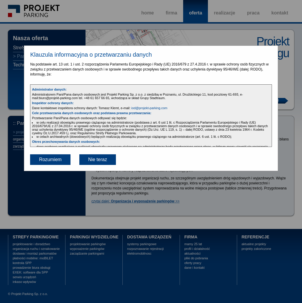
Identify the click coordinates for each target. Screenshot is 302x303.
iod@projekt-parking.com (149, 108)
